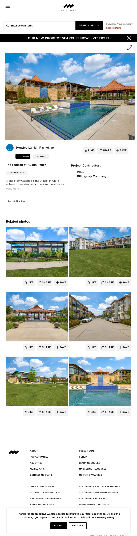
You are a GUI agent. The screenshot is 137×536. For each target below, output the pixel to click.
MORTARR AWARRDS (90, 475)
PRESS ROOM (86, 451)
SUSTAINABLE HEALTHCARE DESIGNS (99, 486)
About (34, 451)
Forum (83, 457)
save (123, 150)
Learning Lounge (89, 463)
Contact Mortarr (41, 475)
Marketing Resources (92, 469)
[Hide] (129, 38)
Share (46, 282)
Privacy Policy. (106, 517)
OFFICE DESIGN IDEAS (42, 486)
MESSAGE (41, 156)
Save (62, 282)
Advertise (36, 463)
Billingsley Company (91, 176)
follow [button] (24, 156)
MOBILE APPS (37, 469)
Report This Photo (17, 201)
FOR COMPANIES (39, 457)
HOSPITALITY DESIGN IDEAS (45, 492)
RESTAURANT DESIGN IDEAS (45, 499)
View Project (17, 173)
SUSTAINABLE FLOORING (92, 499)
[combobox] (89, 25)
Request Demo (113, 28)
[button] (7, 7)
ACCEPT (59, 526)
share (106, 150)
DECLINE (77, 526)
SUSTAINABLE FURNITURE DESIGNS (98, 492)
